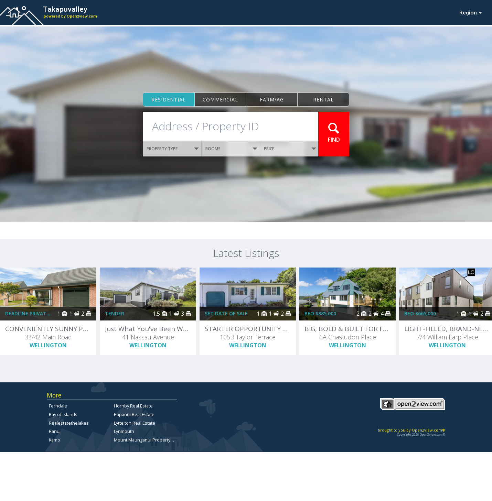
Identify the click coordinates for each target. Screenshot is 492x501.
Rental (323, 99)
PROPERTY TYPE (173, 149)
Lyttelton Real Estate (134, 423)
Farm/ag (272, 99)
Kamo (54, 440)
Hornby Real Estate (133, 406)
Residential (168, 99)
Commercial (220, 99)
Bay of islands (63, 414)
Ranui (55, 431)
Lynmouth (124, 431)
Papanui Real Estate (134, 414)
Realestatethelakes (69, 423)
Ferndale (58, 406)
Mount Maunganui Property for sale (150, 440)
